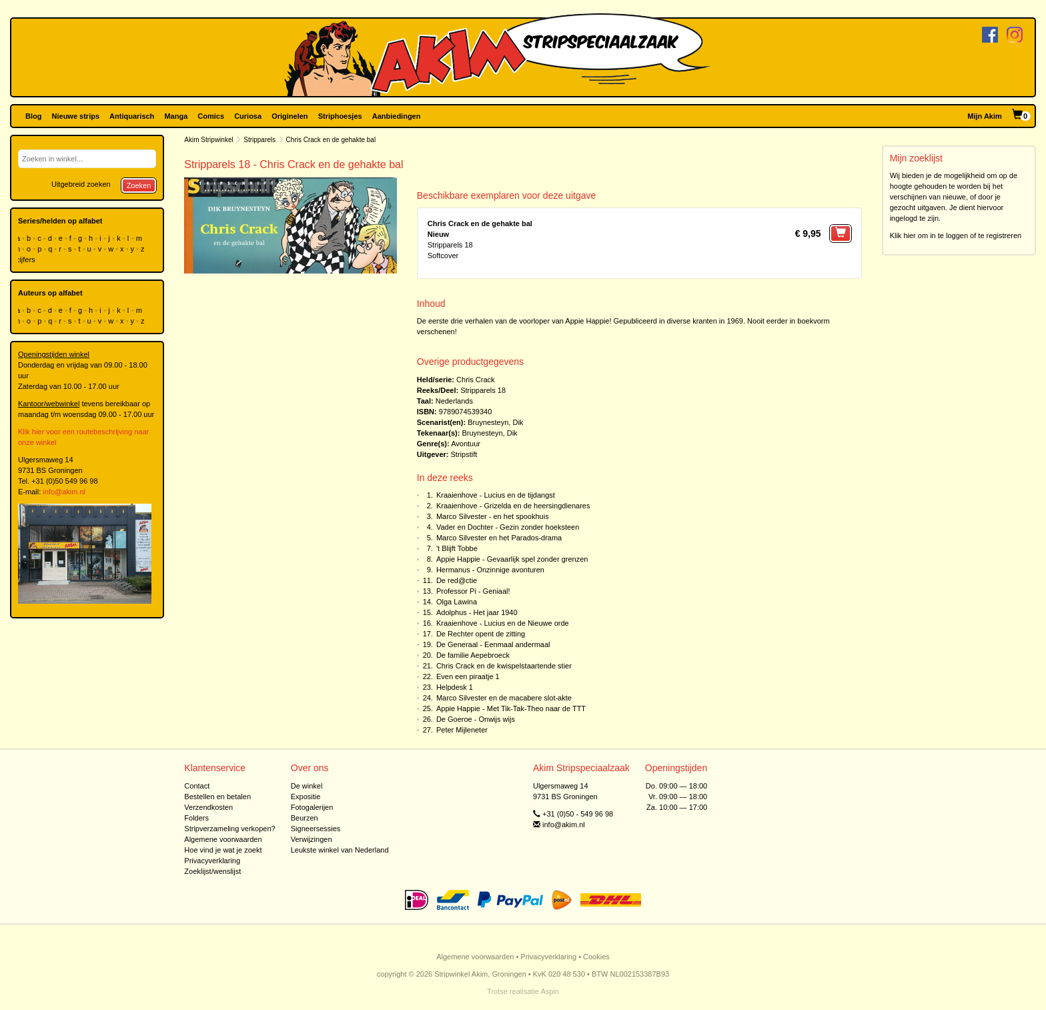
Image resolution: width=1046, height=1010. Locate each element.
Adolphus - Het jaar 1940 (477, 612)
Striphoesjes (340, 116)
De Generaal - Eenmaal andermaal (493, 644)
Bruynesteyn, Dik (495, 422)
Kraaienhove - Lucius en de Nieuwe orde (502, 623)
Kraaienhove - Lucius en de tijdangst (495, 495)
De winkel (307, 786)
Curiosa (248, 116)
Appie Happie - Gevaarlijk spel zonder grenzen (512, 559)
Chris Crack (475, 380)
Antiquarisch (131, 116)
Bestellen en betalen (217, 797)
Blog (33, 116)
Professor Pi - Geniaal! (473, 591)
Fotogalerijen (312, 807)
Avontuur (465, 444)
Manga (175, 116)
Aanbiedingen (396, 116)
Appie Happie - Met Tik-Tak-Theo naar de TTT (511, 708)
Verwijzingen (311, 839)
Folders (196, 818)
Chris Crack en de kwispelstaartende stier (504, 666)
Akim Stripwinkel (208, 139)
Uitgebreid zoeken (81, 184)
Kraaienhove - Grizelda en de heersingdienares (513, 506)
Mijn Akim (984, 116)
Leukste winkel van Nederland (340, 850)
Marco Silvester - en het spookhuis (492, 516)
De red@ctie (456, 580)
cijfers (26, 260)
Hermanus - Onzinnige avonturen (490, 570)
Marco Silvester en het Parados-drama (499, 538)
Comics (210, 116)
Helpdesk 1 (454, 687)
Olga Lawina (456, 602)
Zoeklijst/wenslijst (212, 871)
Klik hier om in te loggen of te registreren (956, 235)
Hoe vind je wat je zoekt (223, 850)
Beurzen (304, 818)
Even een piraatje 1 (468, 676)
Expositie (306, 797)
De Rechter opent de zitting (480, 634)
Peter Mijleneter (462, 730)
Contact (196, 786)
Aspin (549, 991)
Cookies (596, 957)
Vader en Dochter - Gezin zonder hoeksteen (507, 527)
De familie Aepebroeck (473, 655)
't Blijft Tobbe (457, 548)
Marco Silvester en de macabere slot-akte (504, 698)
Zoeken (139, 185)
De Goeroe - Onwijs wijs (475, 719)
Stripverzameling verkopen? (229, 829)
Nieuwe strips (76, 116)
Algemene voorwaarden (223, 839)
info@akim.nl (64, 492)
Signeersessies (316, 829)
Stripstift (464, 454)
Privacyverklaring (212, 861)
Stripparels (259, 139)
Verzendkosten (208, 807)
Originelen (290, 116)
